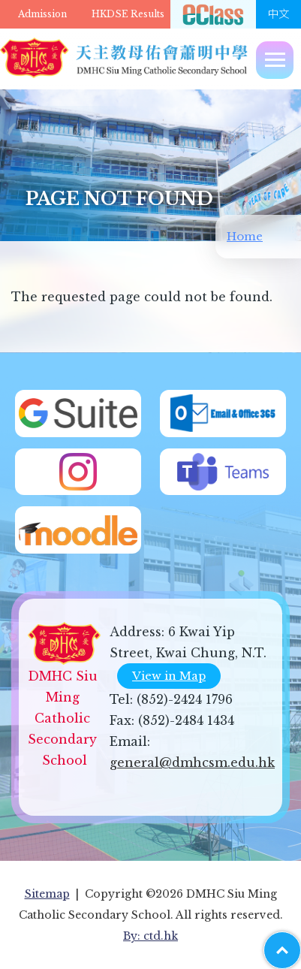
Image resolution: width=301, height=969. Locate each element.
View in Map (169, 676)
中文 (278, 14)
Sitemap (47, 894)
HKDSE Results (128, 14)
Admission (42, 14)
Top (300, 942)
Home (245, 236)
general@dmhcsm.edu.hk (192, 762)
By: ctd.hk (150, 936)
